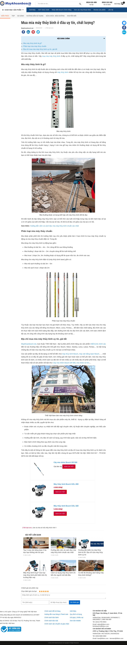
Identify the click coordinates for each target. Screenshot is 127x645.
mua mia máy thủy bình (51, 56)
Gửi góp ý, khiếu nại (76, 617)
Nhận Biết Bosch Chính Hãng (61, 10)
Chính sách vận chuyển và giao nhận (56, 624)
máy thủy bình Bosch (70, 354)
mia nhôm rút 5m (82, 363)
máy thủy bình (62, 72)
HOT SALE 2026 (43, 10)
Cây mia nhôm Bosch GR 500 (64, 363)
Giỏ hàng (119, 3)
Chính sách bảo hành (51, 617)
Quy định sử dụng (76, 614)
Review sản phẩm (100, 10)
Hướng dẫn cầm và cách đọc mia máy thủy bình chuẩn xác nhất (54, 226)
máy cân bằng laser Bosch (89, 354)
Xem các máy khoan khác (82, 10)
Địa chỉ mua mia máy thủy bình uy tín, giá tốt (40, 49)
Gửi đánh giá (74, 602)
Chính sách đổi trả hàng (52, 611)
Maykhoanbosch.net (27, 28)
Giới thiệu (32, 10)
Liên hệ (110, 10)
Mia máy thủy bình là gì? (32, 43)
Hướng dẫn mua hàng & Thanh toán (56, 614)
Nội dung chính (63, 38)
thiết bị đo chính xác (98, 344)
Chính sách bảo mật (51, 620)
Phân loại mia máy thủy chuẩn (34, 46)
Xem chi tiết (69, 466)
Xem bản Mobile (75, 620)
